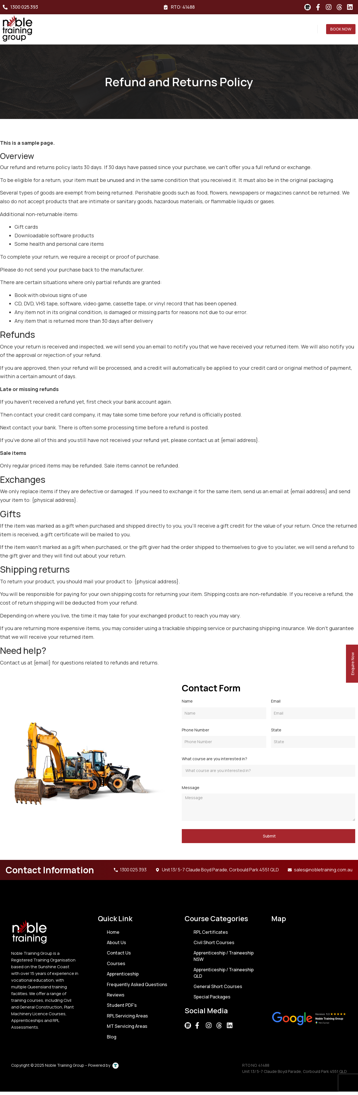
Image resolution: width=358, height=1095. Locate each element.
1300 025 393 (24, 7)
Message (190, 791)
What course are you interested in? (214, 762)
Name (187, 704)
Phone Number (195, 733)
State (276, 733)
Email (276, 704)
